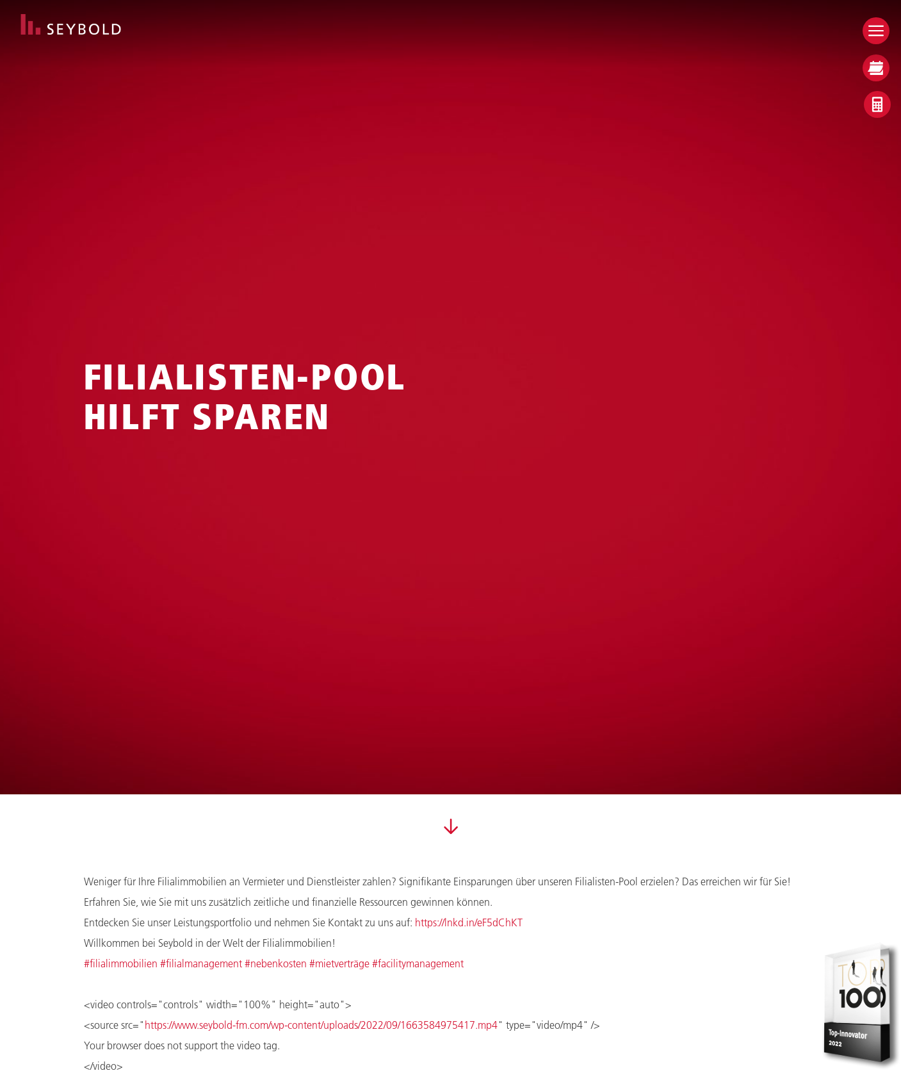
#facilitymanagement (418, 963)
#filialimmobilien (121, 963)
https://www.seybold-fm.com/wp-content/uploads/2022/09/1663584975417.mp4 (321, 1024)
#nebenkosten (276, 963)
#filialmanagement (201, 963)
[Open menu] (876, 30)
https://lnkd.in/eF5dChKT (469, 922)
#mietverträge (339, 963)
